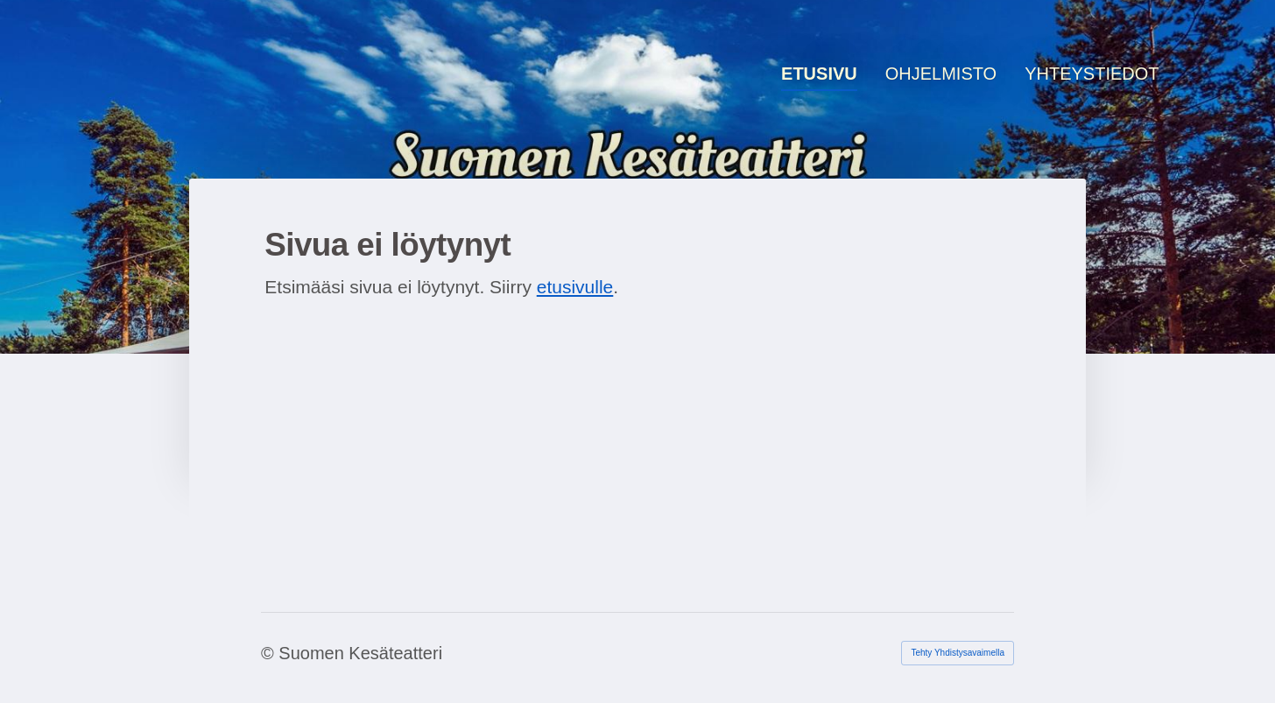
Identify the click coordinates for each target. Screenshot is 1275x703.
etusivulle (575, 287)
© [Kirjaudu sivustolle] (269, 653)
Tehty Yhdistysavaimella (957, 652)
